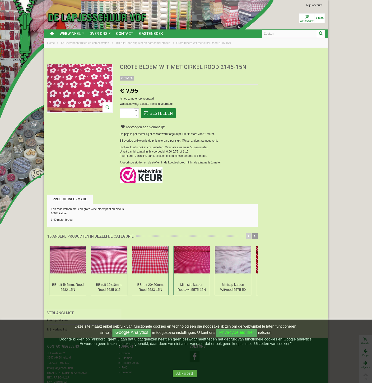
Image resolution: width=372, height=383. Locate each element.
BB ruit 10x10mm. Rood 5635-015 (109, 287)
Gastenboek (151, 33)
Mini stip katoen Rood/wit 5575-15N (191, 287)
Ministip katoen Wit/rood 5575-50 (233, 287)
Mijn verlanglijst (270, 84)
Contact (124, 33)
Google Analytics (131, 332)
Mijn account (314, 5)
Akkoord (185, 373)
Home (51, 43)
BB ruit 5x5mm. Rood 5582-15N (68, 287)
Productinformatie (70, 199)
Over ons (100, 33)
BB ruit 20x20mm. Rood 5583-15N (150, 287)
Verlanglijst (274, 67)
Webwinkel (72, 33)
